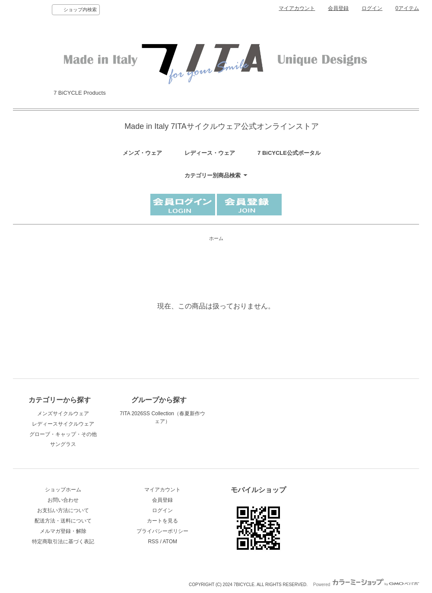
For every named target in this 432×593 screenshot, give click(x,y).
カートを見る (162, 521)
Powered (366, 584)
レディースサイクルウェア (63, 424)
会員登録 (338, 8)
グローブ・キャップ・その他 (63, 434)
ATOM (169, 542)
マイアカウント (297, 8)
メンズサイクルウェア (63, 413)
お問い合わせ (63, 500)
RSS (153, 542)
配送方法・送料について (63, 521)
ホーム (216, 238)
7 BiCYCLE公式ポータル (289, 153)
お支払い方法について (63, 510)
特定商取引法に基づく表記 (63, 542)
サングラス (63, 444)
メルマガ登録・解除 (63, 531)
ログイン (372, 8)
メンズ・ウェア (142, 153)
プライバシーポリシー (162, 531)
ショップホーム (63, 490)
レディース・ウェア (209, 153)
